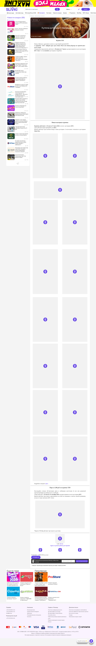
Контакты (29, 616)
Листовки (48, 13)
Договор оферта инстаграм (54, 611)
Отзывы (70, 615)
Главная (32, 16)
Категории (11, 13)
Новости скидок (57, 13)
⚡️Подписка (71, 13)
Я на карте (41, 13)
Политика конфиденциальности (55, 609)
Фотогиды (35, 19)
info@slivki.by (9, 613)
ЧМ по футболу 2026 (30, 13)
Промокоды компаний (39, 16)
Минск (68, 9)
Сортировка (10, 20)
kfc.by (61, 543)
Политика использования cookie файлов (78, 609)
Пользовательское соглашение (34, 615)
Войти (85, 9)
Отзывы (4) (36, 557)
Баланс (65, 13)
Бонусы (49, 621)
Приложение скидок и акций (75, 616)
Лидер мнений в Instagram (33, 611)
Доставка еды (19, 13)
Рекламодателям (31, 609)
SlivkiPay (79, 13)
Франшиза (29, 613)
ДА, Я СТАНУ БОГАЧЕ (81, 561)
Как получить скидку (73, 613)
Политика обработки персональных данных (78, 611)
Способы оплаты (52, 615)
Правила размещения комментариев (56, 620)
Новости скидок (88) (16, 17)
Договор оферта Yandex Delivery (55, 613)
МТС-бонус (86, 13)
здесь (46, 483)
